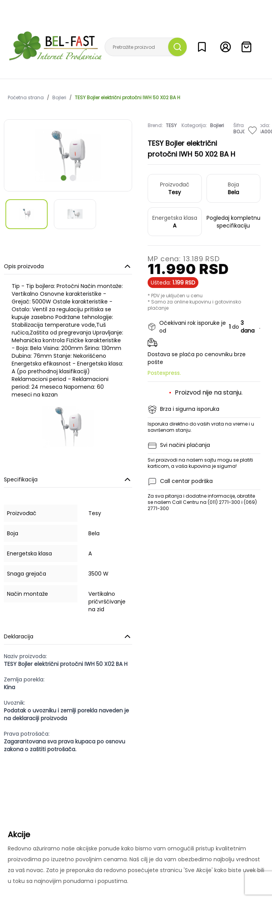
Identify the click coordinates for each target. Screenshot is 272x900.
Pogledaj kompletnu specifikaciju (233, 221)
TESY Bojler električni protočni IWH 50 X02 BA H (127, 98)
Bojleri (59, 98)
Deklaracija (68, 636)
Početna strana (26, 98)
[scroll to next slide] (63, 178)
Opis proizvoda (68, 266)
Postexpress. (164, 373)
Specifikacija (68, 479)
